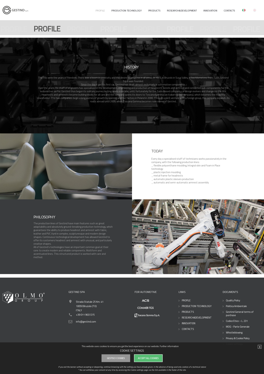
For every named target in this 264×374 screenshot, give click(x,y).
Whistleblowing (234, 332)
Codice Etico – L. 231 (237, 321)
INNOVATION (188, 323)
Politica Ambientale (236, 306)
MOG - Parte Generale (238, 326)
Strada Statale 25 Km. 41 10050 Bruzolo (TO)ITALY (89, 306)
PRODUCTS (154, 10)
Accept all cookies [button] (148, 358)
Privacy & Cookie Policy (238, 338)
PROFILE (100, 10)
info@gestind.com (86, 322)
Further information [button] (169, 346)
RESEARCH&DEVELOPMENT (182, 10)
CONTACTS (229, 10)
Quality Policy (233, 300)
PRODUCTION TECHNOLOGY (126, 10)
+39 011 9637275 (85, 315)
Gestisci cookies (116, 358)
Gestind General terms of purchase (240, 313)
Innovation (210, 10)
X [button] (260, 347)
